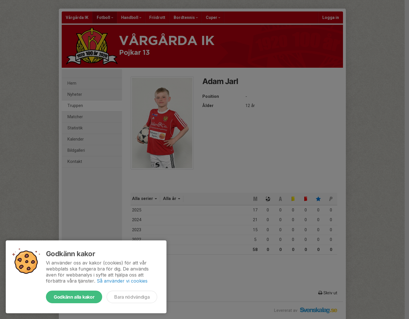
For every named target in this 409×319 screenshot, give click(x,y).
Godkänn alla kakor (74, 297)
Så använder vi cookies (122, 281)
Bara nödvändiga (132, 297)
